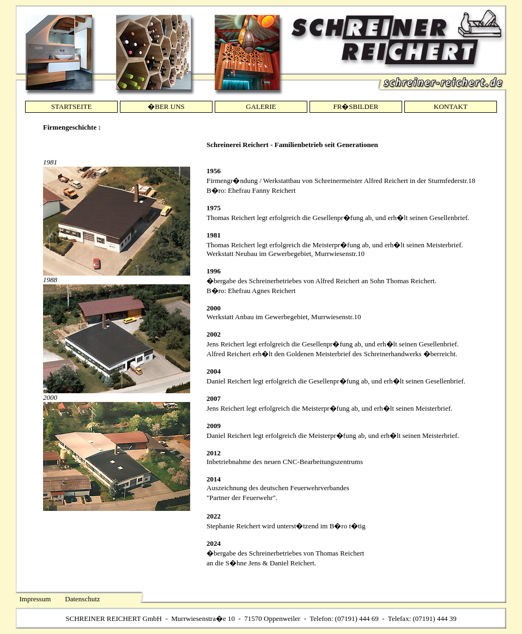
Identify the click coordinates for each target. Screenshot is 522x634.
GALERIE (261, 106)
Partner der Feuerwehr (240, 497)
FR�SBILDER (355, 106)
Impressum (35, 599)
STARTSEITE (71, 106)
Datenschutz (82, 599)
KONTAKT (451, 106)
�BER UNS (166, 106)
